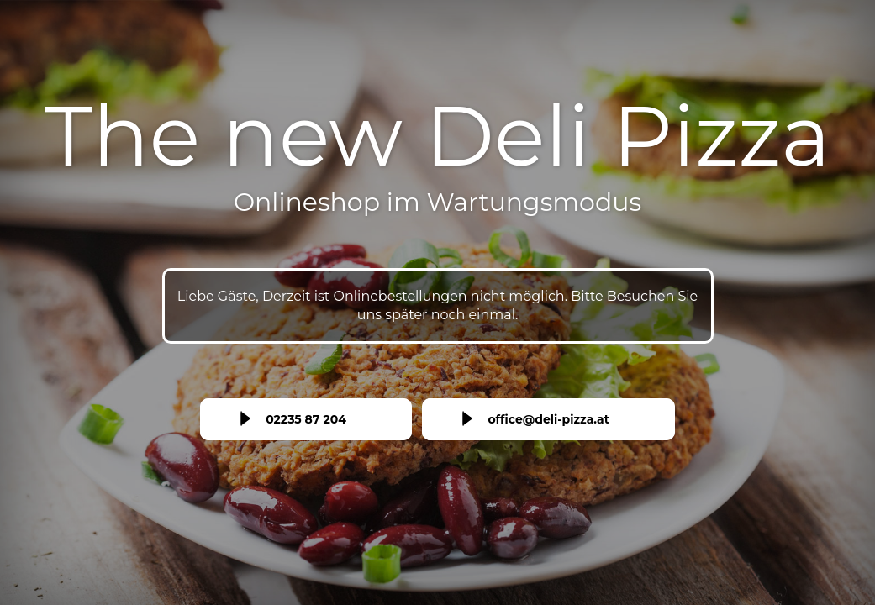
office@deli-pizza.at (548, 419)
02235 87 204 (306, 419)
